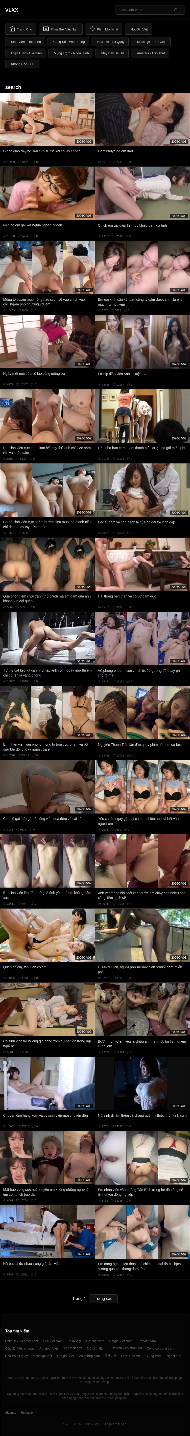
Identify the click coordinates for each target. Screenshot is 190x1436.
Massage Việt (42, 1356)
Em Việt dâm (147, 1341)
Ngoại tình (173, 1356)
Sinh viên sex (72, 1348)
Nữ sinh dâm (96, 1348)
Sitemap (10, 1412)
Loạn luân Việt (131, 1356)
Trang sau (103, 1299)
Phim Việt (74, 1341)
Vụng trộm (154, 1356)
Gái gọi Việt (65, 1356)
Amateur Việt (48, 1348)
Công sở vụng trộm (160, 1348)
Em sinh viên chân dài (126, 1348)
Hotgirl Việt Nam (120, 1341)
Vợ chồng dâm (89, 1356)
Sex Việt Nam (53, 1341)
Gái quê (110, 1355)
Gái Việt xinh (95, 1341)
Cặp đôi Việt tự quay (19, 1348)
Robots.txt (27, 1412)
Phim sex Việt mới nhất (21, 1341)
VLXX (11, 10)
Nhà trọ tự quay (16, 1356)
